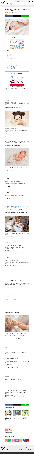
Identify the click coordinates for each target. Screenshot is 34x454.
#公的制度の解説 (6, 12)
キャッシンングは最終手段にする (11, 68)
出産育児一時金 (9, 54)
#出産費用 (13, 12)
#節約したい (16, 12)
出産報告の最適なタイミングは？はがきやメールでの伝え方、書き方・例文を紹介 (16, 418)
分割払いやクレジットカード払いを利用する (12, 65)
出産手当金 (8, 56)
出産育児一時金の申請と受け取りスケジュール (12, 58)
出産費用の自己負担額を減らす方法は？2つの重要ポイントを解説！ (20, 206)
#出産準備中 (10, 12)
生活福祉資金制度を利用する (10, 66)
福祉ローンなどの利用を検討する (11, 67)
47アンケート (27, 449)
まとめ (7, 69)
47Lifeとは (22, 449)
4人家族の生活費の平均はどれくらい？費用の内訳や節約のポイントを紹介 (25, 418)
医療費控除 (8, 57)
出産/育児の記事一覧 (5, 444)
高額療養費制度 (9, 55)
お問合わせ (31, 449)
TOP (19, 449)
